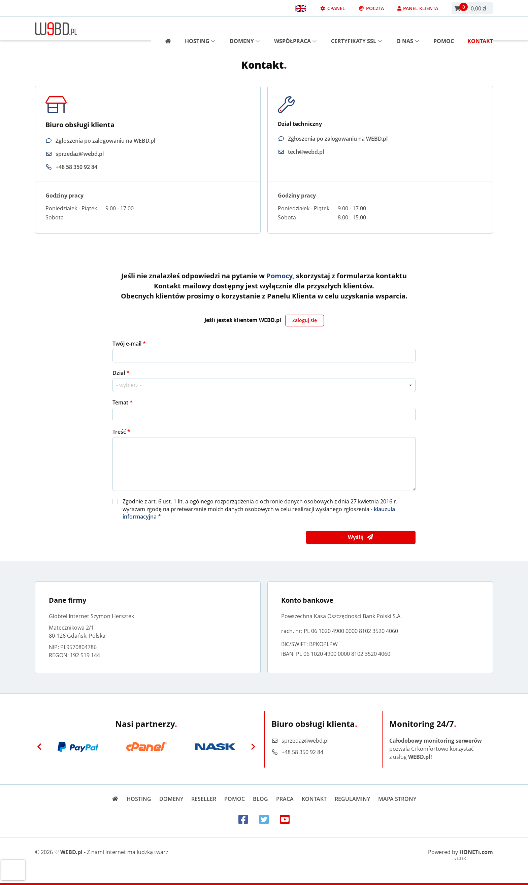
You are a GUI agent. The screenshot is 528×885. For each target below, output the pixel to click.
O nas (407, 28)
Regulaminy (352, 799)
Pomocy (279, 275)
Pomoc (443, 28)
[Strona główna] (165, 29)
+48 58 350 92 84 (76, 167)
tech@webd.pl (306, 151)
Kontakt (480, 28)
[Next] (253, 746)
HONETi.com (476, 852)
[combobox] (264, 385)
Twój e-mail (127, 343)
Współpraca (295, 28)
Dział (119, 373)
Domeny (245, 28)
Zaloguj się (304, 320)
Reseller (203, 799)
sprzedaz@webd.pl (80, 153)
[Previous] (39, 746)
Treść (119, 431)
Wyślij (361, 537)
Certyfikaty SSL (356, 28)
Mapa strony (397, 799)
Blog (260, 799)
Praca (285, 799)
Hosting (200, 28)
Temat (121, 402)
